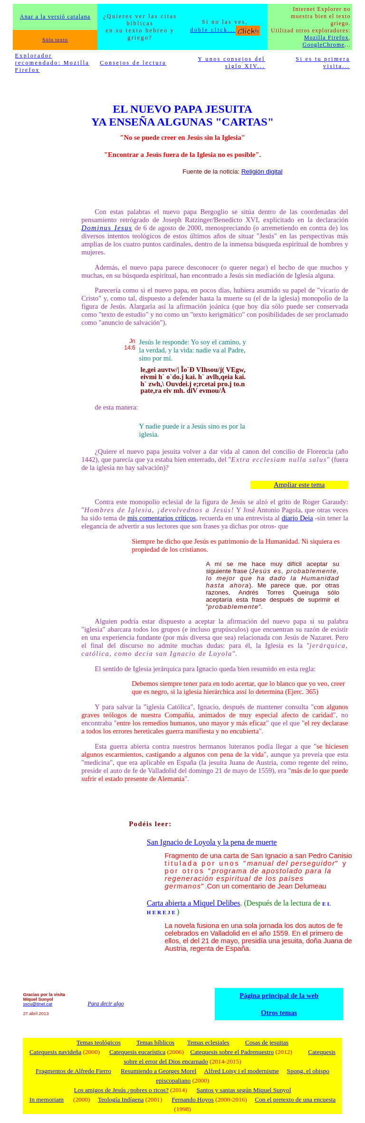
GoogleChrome (324, 44)
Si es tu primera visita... (323, 62)
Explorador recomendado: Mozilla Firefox (52, 62)
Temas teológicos (99, 1042)
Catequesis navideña (55, 1051)
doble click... (225, 30)
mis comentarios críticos (161, 518)
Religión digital (262, 171)
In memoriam (46, 1099)
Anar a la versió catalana (55, 16)
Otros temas (279, 1012)
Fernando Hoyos (192, 1099)
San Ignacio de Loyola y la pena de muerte (212, 842)
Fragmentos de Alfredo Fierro (73, 1070)
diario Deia (297, 518)
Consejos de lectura (133, 62)
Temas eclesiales (208, 1042)
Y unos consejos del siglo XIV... (231, 62)
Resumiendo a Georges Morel (158, 1070)
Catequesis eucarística (137, 1051)
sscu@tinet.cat (37, 1004)
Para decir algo (106, 1003)
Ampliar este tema (299, 484)
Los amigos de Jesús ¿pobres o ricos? (121, 1090)
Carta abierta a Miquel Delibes (193, 903)
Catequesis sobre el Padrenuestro (232, 1051)
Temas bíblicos (155, 1042)
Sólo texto (55, 39)
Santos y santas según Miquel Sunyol (244, 1090)
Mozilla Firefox (326, 37)
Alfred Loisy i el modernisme (241, 1070)
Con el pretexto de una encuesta (295, 1099)
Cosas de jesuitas (266, 1042)
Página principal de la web (279, 995)
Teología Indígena (121, 1099)
